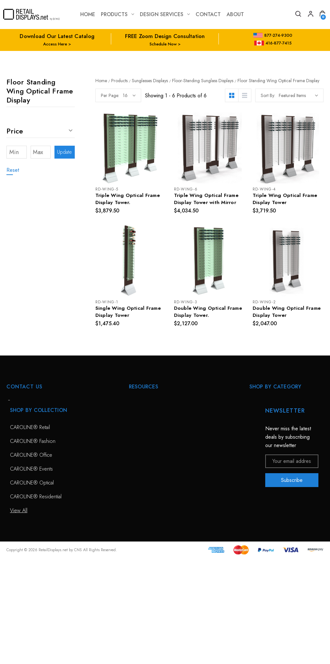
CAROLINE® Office (31, 560)
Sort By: (268, 95)
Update (64, 152)
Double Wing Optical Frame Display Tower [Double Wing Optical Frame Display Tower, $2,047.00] (287, 312)
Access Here (55, 44)
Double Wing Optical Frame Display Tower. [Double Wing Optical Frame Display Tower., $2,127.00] (209, 312)
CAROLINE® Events (31, 574)
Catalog (137, 488)
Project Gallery (144, 474)
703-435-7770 (33, 440)
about (235, 14)
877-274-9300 (272, 35)
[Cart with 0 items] (322, 14)
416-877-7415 (273, 43)
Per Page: (110, 95)
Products (117, 14)
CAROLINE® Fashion (32, 547)
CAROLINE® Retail (30, 533)
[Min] (16, 152)
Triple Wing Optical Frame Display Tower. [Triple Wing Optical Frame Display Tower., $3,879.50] (128, 199)
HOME (136, 405)
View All (258, 446)
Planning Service (146, 446)
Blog (134, 502)
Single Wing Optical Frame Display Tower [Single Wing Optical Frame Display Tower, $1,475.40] (128, 312)
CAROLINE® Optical (32, 588)
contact (208, 14)
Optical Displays (266, 419)
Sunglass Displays (268, 432)
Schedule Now (163, 44)
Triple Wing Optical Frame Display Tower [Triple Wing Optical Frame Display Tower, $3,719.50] (285, 199)
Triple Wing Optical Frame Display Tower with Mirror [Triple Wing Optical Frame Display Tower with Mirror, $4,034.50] (207, 199)
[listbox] (298, 95)
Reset (12, 170)
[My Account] (310, 14)
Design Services (165, 14)
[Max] (41, 152)
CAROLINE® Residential (36, 602)
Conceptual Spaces (149, 460)
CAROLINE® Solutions (273, 405)
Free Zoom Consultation (155, 419)
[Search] (298, 14)
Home (87, 14)
